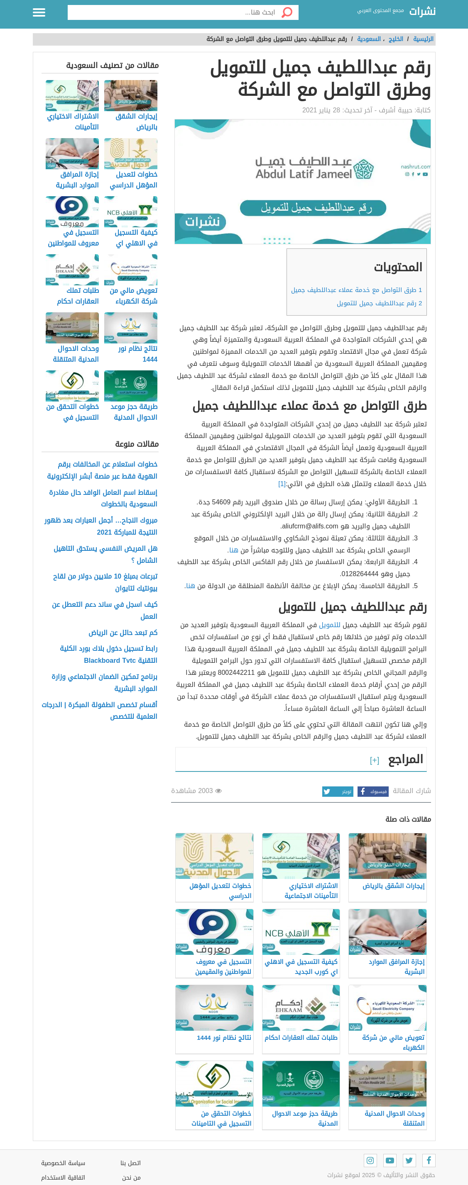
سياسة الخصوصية (63, 1163)
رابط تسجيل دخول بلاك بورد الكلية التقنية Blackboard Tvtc (108, 655)
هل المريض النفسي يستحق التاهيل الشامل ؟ (105, 555)
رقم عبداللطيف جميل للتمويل (379, 303)
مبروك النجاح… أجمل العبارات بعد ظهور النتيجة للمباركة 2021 (100, 527)
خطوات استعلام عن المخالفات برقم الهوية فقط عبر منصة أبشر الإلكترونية (102, 471)
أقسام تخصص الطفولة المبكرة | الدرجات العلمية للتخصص (99, 711)
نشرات (422, 12)
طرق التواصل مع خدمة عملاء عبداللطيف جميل (356, 290)
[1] (282, 483)
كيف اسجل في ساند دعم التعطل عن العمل (104, 611)
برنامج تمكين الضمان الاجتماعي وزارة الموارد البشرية (104, 683)
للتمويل (330, 624)
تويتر (336, 791)
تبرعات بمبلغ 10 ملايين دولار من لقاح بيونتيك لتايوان (105, 583)
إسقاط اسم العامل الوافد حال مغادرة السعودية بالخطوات (103, 499)
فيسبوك (372, 791)
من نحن (131, 1178)
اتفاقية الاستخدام (63, 1178)
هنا (233, 550)
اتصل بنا (130, 1163)
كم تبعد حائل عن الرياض (122, 633)
